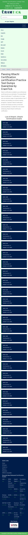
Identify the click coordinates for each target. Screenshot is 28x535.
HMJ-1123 (5, 299)
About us (4, 469)
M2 (20, 512)
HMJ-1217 (5, 401)
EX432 (15, 495)
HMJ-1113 (5, 234)
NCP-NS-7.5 (5, 503)
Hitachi (8, 69)
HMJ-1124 (5, 308)
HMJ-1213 (5, 364)
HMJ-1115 (5, 252)
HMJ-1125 (5, 317)
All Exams (4, 465)
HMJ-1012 (5, 141)
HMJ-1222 (5, 419)
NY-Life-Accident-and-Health (16, 514)
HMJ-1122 (5, 289)
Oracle (2, 51)
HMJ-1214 (5, 373)
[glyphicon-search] (25, 17)
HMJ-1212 (5, 354)
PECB (2, 54)
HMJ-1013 (5, 150)
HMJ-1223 (5, 428)
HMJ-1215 (5, 382)
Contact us (4, 467)
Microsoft (3, 45)
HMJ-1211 (5, 345)
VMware (3, 63)
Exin (2, 36)
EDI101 (16, 489)
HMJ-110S (5, 206)
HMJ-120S (5, 336)
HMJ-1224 (5, 438)
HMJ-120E (5, 327)
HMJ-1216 (5, 391)
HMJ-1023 (5, 187)
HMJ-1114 (5, 243)
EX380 (9, 495)
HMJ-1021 (5, 169)
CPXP (3, 512)
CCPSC (9, 512)
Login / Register (9, 21)
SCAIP (21, 508)
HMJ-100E (5, 122)
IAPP (2, 42)
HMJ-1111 (5, 215)
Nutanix (2, 48)
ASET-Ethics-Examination (11, 504)
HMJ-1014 (5, 160)
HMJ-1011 (5, 132)
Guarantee (4, 470)
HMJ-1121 (5, 280)
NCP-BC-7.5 (23, 499)
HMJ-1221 (5, 410)
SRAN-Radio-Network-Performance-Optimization (11, 483)
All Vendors (3, 66)
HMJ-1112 (5, 225)
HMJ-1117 (5, 271)
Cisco (2, 30)
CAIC (3, 479)
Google (2, 39)
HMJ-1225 (5, 447)
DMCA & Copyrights (7, 472)
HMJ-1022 (5, 178)
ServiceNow (4, 60)
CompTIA (3, 33)
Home (3, 69)
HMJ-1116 (5, 262)
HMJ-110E (5, 197)
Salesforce (3, 57)
